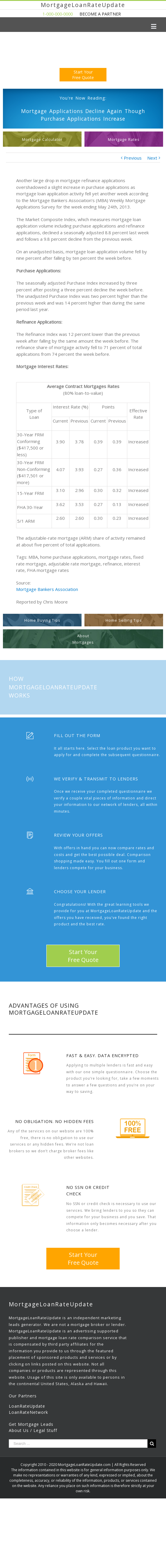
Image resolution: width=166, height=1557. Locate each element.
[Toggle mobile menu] (154, 26)
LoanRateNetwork (28, 1412)
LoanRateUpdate (27, 1406)
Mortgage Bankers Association (47, 589)
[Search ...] (78, 1443)
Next (152, 158)
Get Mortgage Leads (31, 1424)
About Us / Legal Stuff (33, 1430)
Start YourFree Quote (83, 74)
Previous (133, 158)
